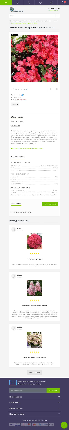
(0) (27, 89)
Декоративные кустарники (43, 21)
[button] (28, 2)
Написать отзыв (50, 204)
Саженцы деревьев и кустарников (23, 21)
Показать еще (34, 372)
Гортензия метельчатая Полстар (34, 358)
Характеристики (17, 121)
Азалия (56, 21)
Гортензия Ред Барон (34, 259)
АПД (22, 95)
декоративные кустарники (29, 148)
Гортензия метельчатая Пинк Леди (34, 306)
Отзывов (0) (15, 126)
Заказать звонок (53, 10)
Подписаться (53, 390)
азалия (41, 148)
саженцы (16, 148)
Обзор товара (17, 117)
